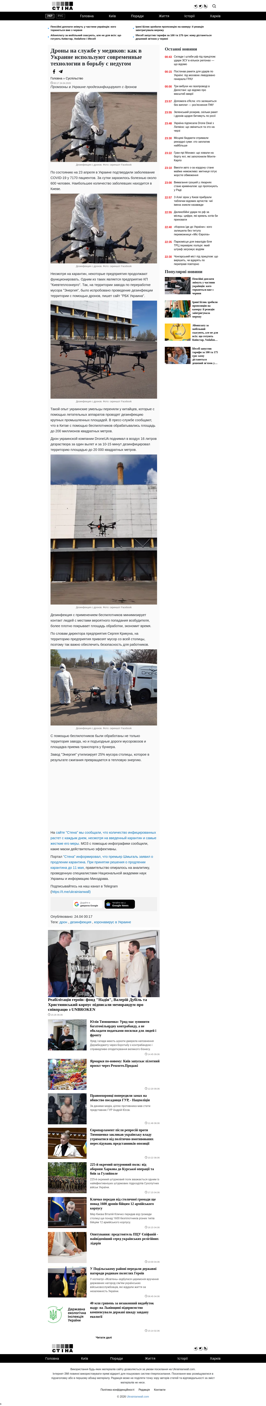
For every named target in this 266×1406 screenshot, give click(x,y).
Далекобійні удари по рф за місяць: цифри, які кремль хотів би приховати (196, 216)
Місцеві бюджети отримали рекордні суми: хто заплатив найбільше (192, 141)
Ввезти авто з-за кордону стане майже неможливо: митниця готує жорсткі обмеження (195, 171)
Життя (164, 16)
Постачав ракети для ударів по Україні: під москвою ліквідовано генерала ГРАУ (194, 75)
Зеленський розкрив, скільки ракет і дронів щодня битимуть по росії (196, 114)
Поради (137, 16)
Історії (189, 16)
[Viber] (67, 71)
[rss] (205, 6)
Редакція (144, 1389)
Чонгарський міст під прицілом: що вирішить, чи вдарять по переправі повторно (196, 260)
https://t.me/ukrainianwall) (71, 892)
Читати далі (104, 1337)
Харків (215, 16)
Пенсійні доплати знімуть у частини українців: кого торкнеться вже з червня (83, 28)
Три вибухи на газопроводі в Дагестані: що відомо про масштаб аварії (192, 90)
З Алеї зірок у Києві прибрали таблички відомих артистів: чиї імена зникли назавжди (193, 201)
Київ (112, 16)
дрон (63, 922)
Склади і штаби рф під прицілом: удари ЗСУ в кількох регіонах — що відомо (195, 60)
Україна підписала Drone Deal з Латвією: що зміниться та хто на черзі (194, 127)
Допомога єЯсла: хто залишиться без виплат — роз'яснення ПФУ (195, 103)
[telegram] (195, 6)
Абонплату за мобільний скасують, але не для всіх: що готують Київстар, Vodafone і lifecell (86, 37)
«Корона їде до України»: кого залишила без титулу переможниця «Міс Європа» (193, 230)
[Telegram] (60, 71)
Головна (87, 16)
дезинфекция (80, 922)
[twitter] (200, 6)
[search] (214, 6)
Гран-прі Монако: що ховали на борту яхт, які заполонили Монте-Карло (195, 156)
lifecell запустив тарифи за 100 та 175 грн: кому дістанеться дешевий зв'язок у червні (174, 37)
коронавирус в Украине (112, 922)
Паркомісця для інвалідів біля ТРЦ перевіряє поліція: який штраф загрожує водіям (193, 245)
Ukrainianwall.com (138, 1396)
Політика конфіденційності (117, 1389)
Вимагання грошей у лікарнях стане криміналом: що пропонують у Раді (196, 186)
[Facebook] (54, 71)
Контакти (159, 1389)
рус (60, 15)
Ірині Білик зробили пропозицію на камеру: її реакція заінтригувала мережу (170, 28)
